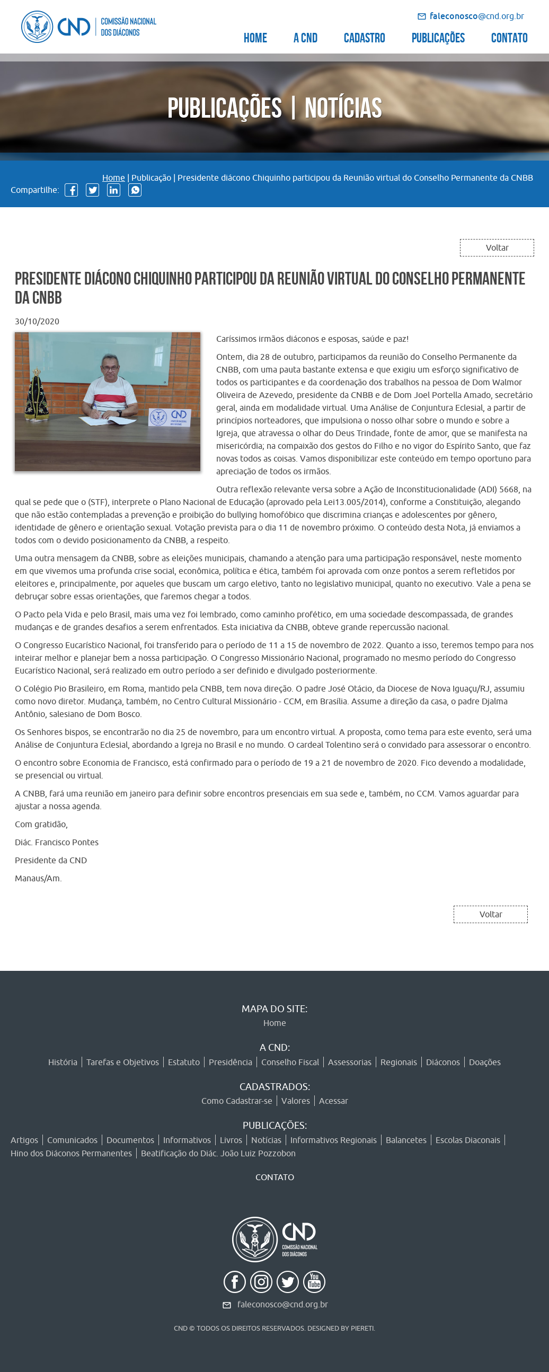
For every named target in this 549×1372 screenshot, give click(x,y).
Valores (295, 1100)
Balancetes (406, 1140)
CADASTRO (364, 36)
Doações (485, 1062)
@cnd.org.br (477, 16)
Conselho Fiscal (290, 1062)
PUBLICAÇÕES (438, 36)
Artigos (24, 1140)
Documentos (130, 1140)
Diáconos (443, 1062)
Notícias (266, 1140)
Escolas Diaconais (468, 1140)
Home (113, 177)
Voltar (497, 247)
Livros (231, 1140)
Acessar (333, 1100)
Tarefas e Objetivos (122, 1062)
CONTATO (509, 36)
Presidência (230, 1062)
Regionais (398, 1062)
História (62, 1062)
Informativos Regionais (333, 1140)
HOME (255, 36)
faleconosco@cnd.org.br (282, 1304)
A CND (305, 36)
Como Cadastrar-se (236, 1100)
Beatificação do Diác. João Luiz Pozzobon (218, 1153)
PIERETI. (363, 1328)
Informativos (187, 1140)
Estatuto (184, 1062)
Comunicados (72, 1140)
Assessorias (349, 1062)
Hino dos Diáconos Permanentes (71, 1153)
